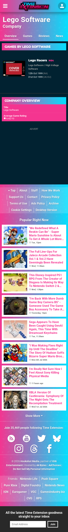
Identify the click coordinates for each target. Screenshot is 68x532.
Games (27, 36)
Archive (54, 203)
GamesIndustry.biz (52, 492)
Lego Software (26, 19)
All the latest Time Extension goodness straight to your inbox (34, 514)
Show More (34, 416)
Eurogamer (19, 492)
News (59, 36)
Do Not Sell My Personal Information (34, 469)
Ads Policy (38, 203)
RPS (39, 498)
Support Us (16, 197)
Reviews (44, 36)
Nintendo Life (29, 479)
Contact (32, 197)
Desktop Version (46, 210)
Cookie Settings (21, 210)
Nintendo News (55, 485)
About (23, 190)
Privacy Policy (50, 197)
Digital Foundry (31, 485)
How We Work (51, 190)
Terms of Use (18, 203)
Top (11, 190)
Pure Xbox (10, 485)
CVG (29, 498)
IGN (5, 492)
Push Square (50, 479)
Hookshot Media (29, 461)
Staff (34, 190)
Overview (11, 36)
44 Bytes (41, 465)
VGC (33, 492)
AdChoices (54, 465)
